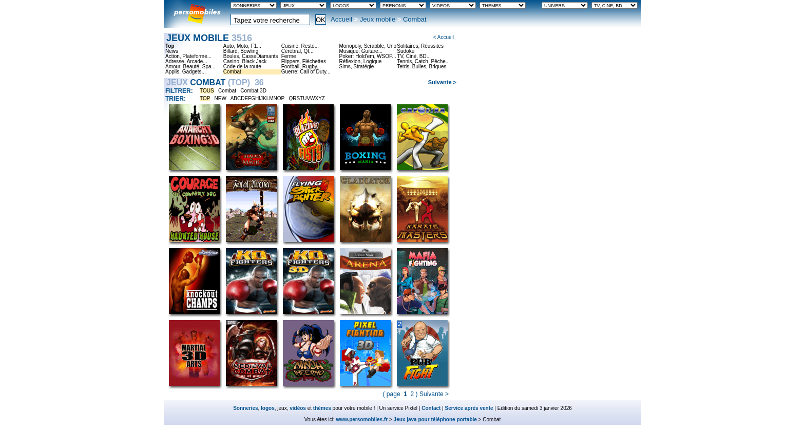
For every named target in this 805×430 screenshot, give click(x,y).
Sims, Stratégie (356, 66)
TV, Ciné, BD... (414, 56)
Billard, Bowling (240, 51)
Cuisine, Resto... (300, 46)
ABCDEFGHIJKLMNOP (257, 98)
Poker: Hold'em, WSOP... (367, 56)
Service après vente (469, 408)
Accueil (341, 19)
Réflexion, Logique (360, 61)
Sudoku (405, 51)
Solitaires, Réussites (420, 46)
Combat (232, 71)
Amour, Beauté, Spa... (190, 66)
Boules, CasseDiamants (250, 56)
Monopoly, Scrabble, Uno (367, 46)
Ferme (288, 56)
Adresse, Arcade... (186, 61)
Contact (430, 408)
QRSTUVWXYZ (307, 98)
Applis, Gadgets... (185, 71)
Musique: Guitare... (360, 51)
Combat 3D (253, 91)
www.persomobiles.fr (362, 419)
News (171, 51)
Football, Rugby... (301, 66)
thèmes (322, 408)
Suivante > (442, 82)
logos (268, 408)
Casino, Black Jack (244, 61)
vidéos (298, 408)
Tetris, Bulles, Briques (421, 66)
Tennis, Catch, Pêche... (423, 61)
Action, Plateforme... (188, 56)
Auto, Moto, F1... (242, 46)
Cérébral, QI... (297, 51)
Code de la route (242, 66)
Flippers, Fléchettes (303, 61)
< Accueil (443, 37)
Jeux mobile (377, 19)
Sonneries (245, 408)
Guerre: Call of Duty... (306, 71)
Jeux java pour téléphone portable (435, 419)
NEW (220, 98)
